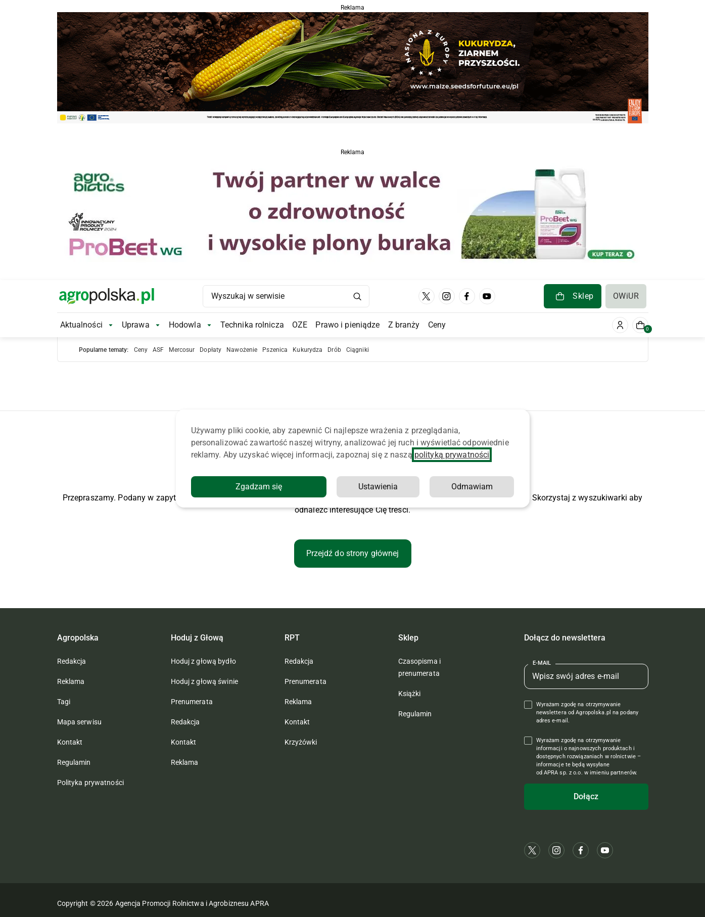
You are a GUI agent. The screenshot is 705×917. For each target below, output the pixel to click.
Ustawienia (378, 486)
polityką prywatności (451, 455)
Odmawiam (472, 486)
